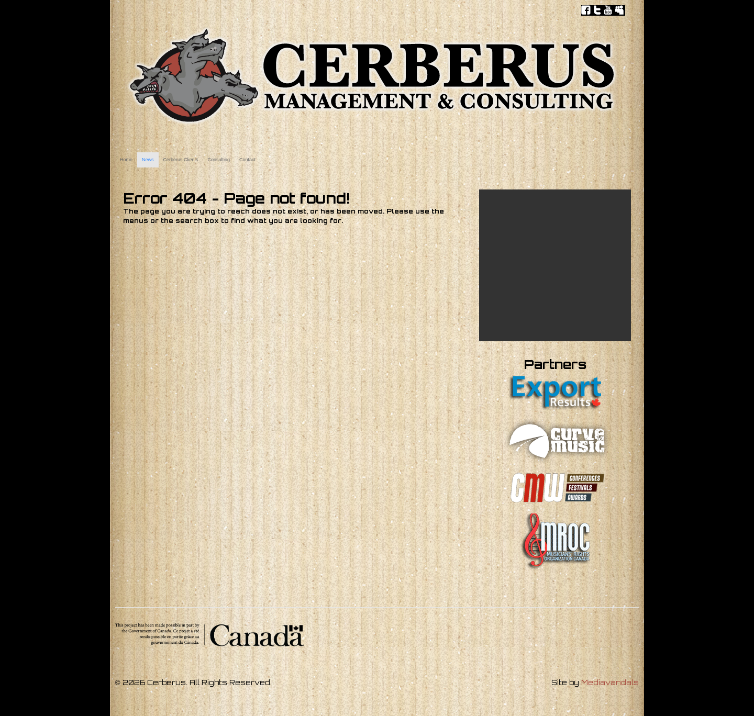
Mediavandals (610, 682)
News (148, 159)
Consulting (219, 159)
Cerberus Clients (180, 159)
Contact (247, 159)
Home (126, 159)
